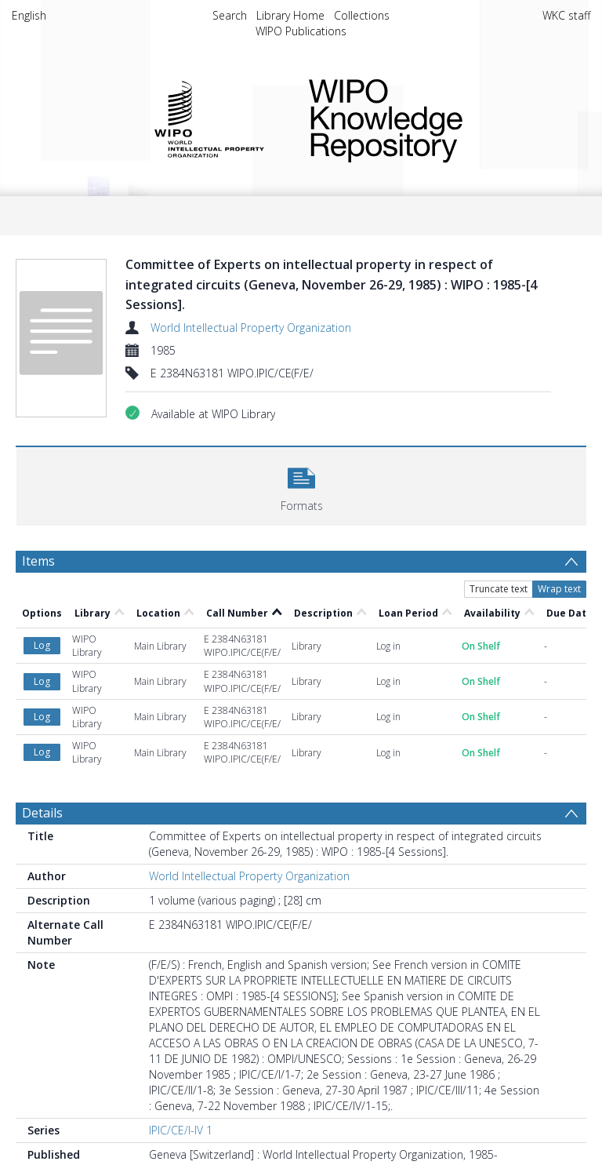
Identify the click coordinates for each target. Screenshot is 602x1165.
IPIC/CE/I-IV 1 (180, 1130)
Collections (362, 15)
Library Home (290, 15)
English (29, 15)
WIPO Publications (301, 31)
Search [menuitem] (229, 15)
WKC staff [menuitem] (566, 15)
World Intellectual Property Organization (250, 327)
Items (38, 561)
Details (42, 812)
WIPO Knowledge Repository (437, 118)
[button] (301, 484)
